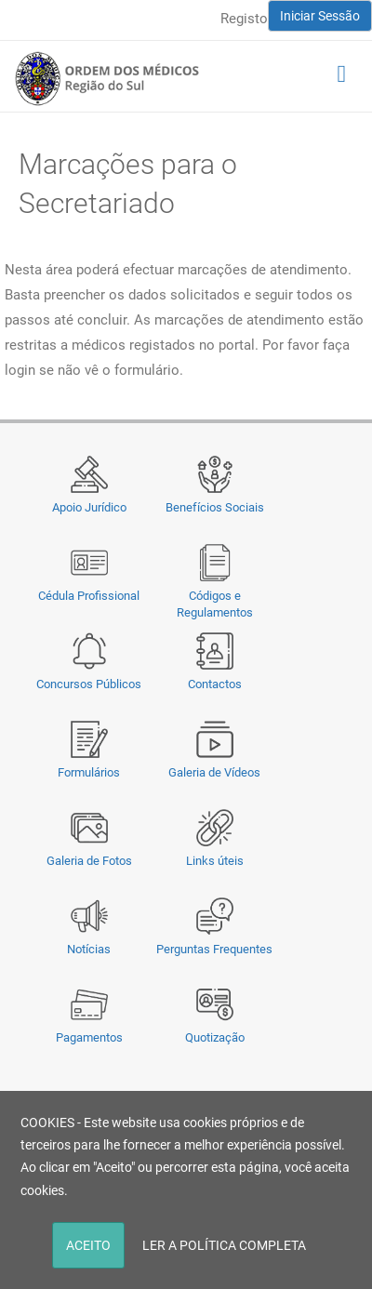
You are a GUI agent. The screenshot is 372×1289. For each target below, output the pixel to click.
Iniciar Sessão (320, 15)
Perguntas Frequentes (214, 949)
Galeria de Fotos (89, 861)
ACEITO (88, 1245)
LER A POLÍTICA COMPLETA (224, 1245)
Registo (244, 18)
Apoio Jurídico (89, 507)
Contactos (215, 684)
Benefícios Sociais (215, 507)
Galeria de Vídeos (214, 772)
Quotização (215, 1037)
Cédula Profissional (89, 596)
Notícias (89, 949)
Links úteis (215, 861)
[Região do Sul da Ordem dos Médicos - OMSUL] (107, 78)
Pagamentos (89, 1037)
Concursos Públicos (88, 684)
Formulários (89, 772)
